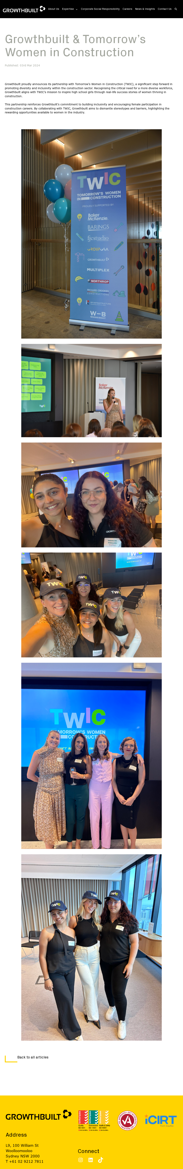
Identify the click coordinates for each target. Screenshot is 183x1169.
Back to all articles (32, 1057)
